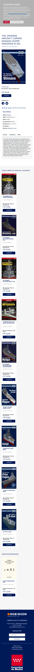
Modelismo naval (12, 128)
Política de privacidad (17, 647)
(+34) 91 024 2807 (17, 625)
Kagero (9, 115)
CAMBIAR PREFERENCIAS (16, 22)
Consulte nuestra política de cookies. (18, 13)
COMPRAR (6, 95)
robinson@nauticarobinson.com (17, 627)
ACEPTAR (6, 22)
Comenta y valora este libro (19, 108)
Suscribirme (17, 639)
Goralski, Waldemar (7, 199)
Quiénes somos (17, 646)
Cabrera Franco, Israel (8, 584)
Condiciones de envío (17, 649)
